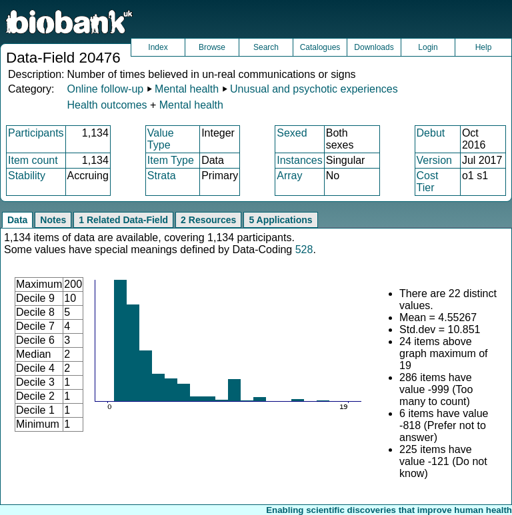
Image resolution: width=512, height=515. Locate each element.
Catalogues (320, 47)
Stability (26, 175)
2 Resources (208, 220)
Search (266, 47)
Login (427, 47)
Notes (53, 220)
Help (483, 47)
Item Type (170, 160)
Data (17, 220)
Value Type (160, 139)
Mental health (187, 89)
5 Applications (280, 220)
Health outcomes (107, 105)
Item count (33, 160)
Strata (161, 175)
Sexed (292, 133)
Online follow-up (105, 89)
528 (304, 249)
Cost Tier (428, 181)
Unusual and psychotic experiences (314, 89)
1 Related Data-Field (123, 220)
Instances (299, 160)
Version (434, 160)
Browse (212, 47)
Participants (36, 133)
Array (289, 175)
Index (157, 47)
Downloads (373, 47)
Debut (431, 133)
